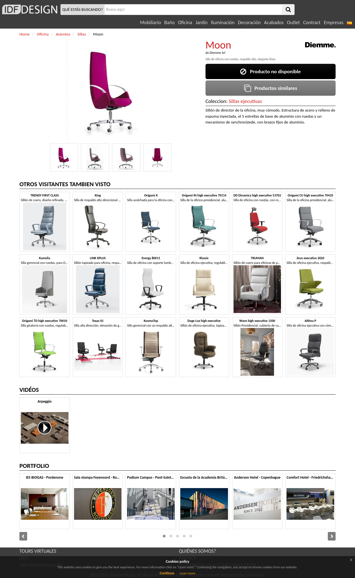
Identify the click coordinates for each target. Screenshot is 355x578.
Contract (312, 22)
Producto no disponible (270, 71)
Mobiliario (150, 22)
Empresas (333, 22)
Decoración (249, 22)
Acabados (274, 22)
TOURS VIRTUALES (37, 551)
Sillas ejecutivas (245, 101)
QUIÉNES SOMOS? (197, 551)
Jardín (201, 22)
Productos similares (270, 88)
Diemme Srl (217, 53)
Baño (169, 22)
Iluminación (222, 22)
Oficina (185, 22)
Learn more (187, 573)
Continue (167, 573)
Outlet (293, 22)
